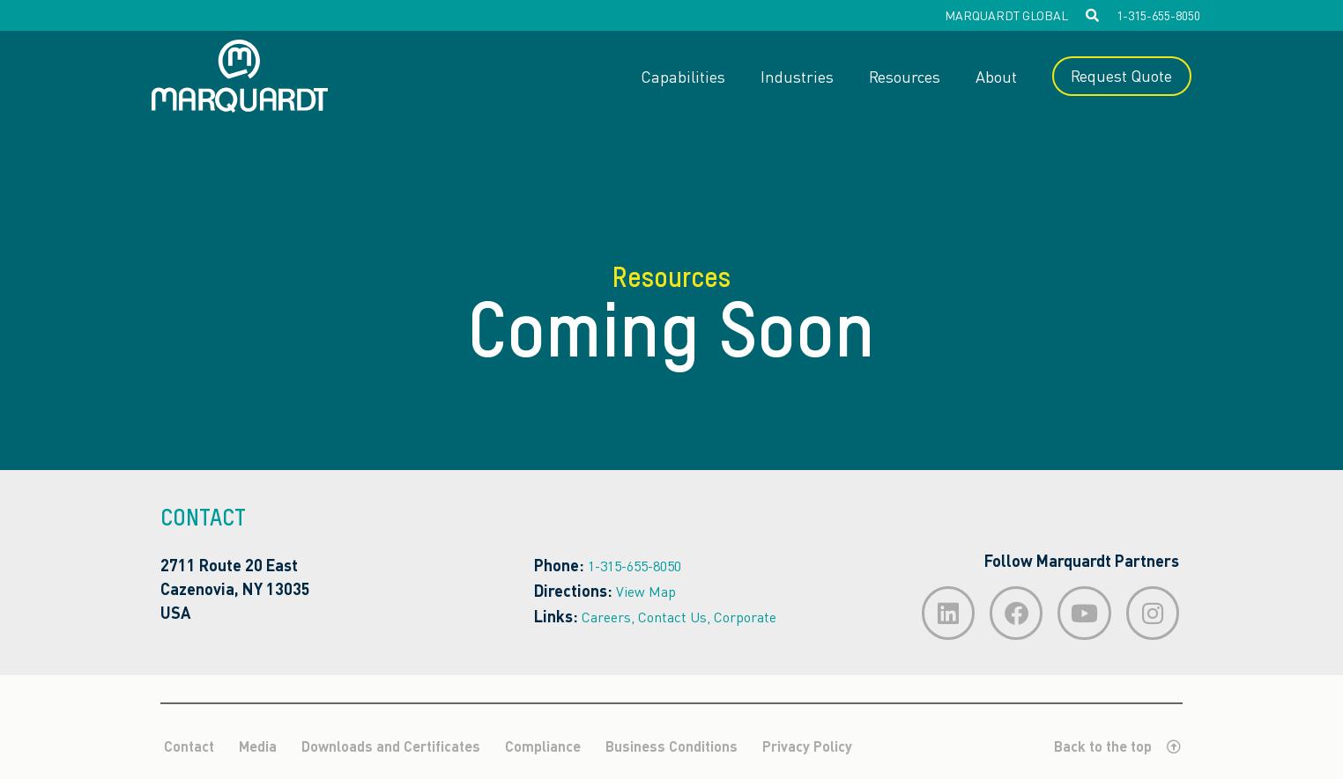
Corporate (745, 617)
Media (258, 747)
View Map (646, 591)
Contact (189, 747)
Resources (903, 76)
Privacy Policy (807, 747)
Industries (796, 76)
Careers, (608, 617)
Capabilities (682, 76)
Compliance (543, 747)
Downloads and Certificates (390, 747)
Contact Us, (674, 617)
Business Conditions (671, 747)
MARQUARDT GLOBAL (1006, 15)
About (995, 76)
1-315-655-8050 (1158, 15)
